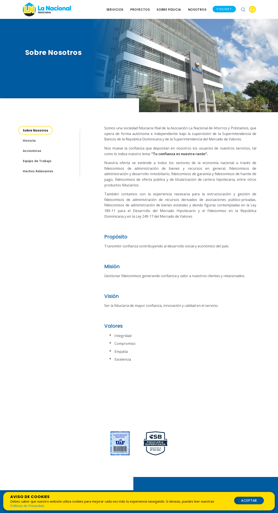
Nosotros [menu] (197, 9)
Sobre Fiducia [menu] (169, 9)
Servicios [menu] (114, 9)
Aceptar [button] (249, 500)
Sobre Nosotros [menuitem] (35, 130)
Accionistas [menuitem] (32, 151)
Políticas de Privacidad (27, 505)
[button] (243, 9)
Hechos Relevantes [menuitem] (38, 171)
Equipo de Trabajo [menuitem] (37, 161)
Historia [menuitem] (29, 140)
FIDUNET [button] (224, 9)
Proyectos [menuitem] (140, 9)
